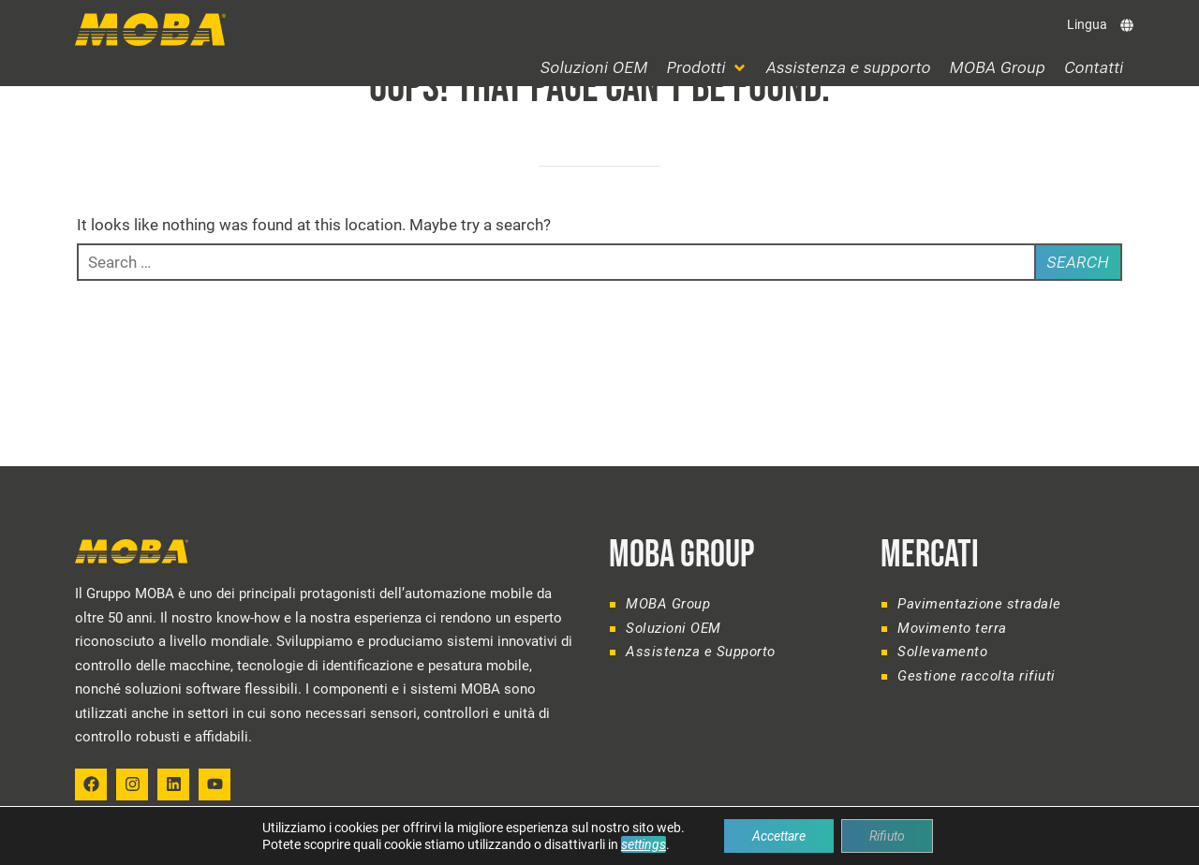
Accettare (779, 835)
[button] (707, 68)
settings (643, 844)
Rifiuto (887, 835)
